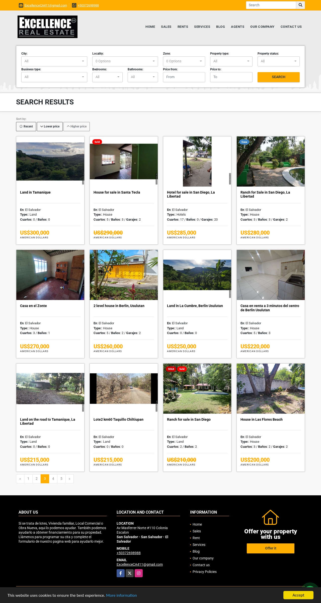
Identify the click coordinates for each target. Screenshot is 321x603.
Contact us (291, 27)
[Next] (69, 478)
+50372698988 (88, 5)
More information (121, 595)
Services (202, 27)
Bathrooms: (135, 69)
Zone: (167, 53)
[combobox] (54, 61)
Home (150, 27)
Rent (196, 538)
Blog (220, 27)
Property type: (219, 53)
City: (24, 53)
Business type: (31, 69)
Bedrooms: (99, 69)
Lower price (49, 126)
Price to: (215, 69)
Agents (237, 27)
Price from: (170, 69)
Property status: (268, 53)
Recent (26, 126)
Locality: (98, 53)
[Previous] (20, 478)
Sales (166, 27)
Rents (183, 27)
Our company (262, 27)
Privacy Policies (205, 572)
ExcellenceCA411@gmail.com (46, 5)
